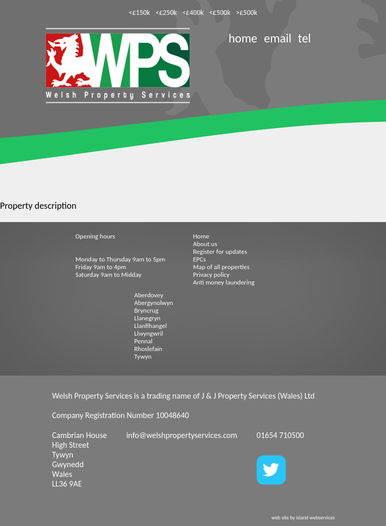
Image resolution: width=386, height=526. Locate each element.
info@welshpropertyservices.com (181, 435)
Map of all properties (221, 267)
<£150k (139, 12)
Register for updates (220, 251)
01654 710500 (280, 435)
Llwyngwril (148, 333)
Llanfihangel (150, 326)
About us (205, 244)
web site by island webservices (303, 517)
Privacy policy (211, 274)
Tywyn (143, 356)
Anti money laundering (224, 282)
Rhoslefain (148, 349)
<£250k (166, 12)
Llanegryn (147, 318)
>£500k (247, 12)
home (243, 38)
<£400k (193, 12)
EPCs (199, 259)
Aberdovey (149, 295)
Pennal (143, 341)
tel (304, 38)
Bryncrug (146, 310)
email (277, 38)
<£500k (220, 12)
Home (201, 236)
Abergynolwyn (153, 302)
